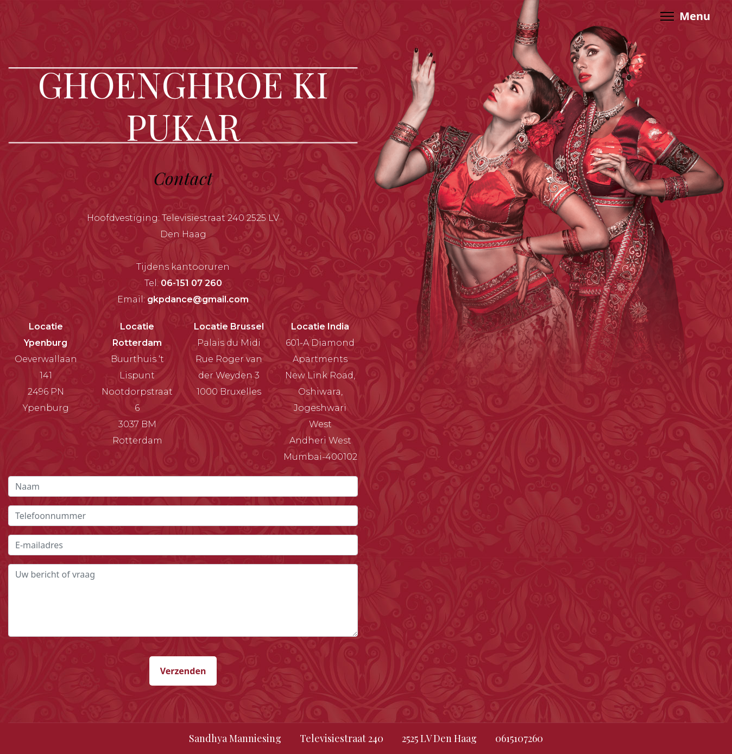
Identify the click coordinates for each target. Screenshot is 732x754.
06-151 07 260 (191, 283)
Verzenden (183, 671)
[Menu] (685, 16)
